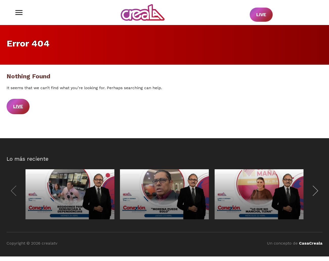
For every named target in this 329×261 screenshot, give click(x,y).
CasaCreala (310, 243)
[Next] (314, 191)
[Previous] (15, 191)
